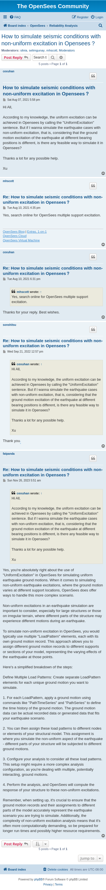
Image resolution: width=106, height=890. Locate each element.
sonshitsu (9, 324)
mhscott (51, 50)
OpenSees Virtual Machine (21, 240)
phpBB (38, 879)
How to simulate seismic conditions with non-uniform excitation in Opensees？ (51, 39)
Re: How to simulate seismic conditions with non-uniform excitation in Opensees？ (53, 199)
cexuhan (8, 71)
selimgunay (37, 50)
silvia (23, 50)
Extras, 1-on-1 (37, 231)
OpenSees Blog (14, 231)
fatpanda (9, 453)
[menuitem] (15, 17)
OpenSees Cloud (15, 235)
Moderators (67, 50)
